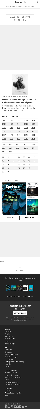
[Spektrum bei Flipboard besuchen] (17, 406)
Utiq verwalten (9, 359)
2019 (18, 135)
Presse (7, 341)
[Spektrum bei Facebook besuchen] (6, 406)
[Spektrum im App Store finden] (23, 406)
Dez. (10, 152)
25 (19, 168)
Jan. (3, 144)
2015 (26, 131)
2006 (33, 124)
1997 (4, 120)
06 (29, 157)
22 (3, 168)
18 (19, 165)
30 (8, 172)
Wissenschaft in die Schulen (13, 393)
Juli (10, 148)
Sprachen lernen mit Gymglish (13, 377)
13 (29, 161)
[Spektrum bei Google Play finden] (25, 406)
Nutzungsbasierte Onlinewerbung (14, 362)
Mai (33, 144)
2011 (33, 128)
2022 (4, 139)
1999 (18, 120)
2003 (11, 124)
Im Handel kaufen (10, 339)
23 (8, 168)
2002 (4, 124)
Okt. (33, 148)
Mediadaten (8, 350)
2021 (33, 135)
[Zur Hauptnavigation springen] (2, 2)
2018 (11, 135)
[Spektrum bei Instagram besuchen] (11, 406)
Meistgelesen (18, 6)
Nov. (3, 152)
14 (34, 161)
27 (29, 168)
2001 (33, 120)
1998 (11, 120)
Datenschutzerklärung (21, 320)
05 (24, 157)
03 (13, 157)
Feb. (10, 144)
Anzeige (2, 261)
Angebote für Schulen (11, 372)
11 (19, 161)
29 (3, 172)
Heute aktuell (10, 6)
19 (24, 165)
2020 (26, 135)
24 (13, 168)
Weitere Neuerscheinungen (14, 296)
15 (3, 165)
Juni (3, 148)
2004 (18, 124)
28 (34, 168)
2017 (4, 135)
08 (3, 161)
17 (13, 165)
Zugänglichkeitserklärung (12, 384)
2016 (33, 131)
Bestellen (10, 218)
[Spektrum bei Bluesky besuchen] (9, 406)
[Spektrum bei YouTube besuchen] (14, 406)
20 (29, 165)
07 (34, 157)
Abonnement (29, 218)
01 (3, 157)
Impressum (8, 366)
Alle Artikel (8, 364)
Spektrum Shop (29, 296)
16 (8, 165)
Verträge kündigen (10, 344)
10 (13, 161)
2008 (11, 128)
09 (8, 161)
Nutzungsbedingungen (11, 354)
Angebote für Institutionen (12, 375)
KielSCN (7, 390)
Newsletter (8, 331)
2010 (26, 128)
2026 (33, 139)
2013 (11, 131)
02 (8, 157)
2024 (18, 139)
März (18, 144)
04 (19, 157)
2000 (26, 120)
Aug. (17, 148)
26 (24, 168)
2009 (18, 128)
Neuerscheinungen (28, 6)
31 (13, 172)
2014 (18, 131)
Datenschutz (8, 352)
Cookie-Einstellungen (11, 357)
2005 (26, 124)
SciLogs (7, 395)
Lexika (7, 380)
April (25, 144)
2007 (4, 128)
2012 (4, 131)
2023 (11, 139)
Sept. (26, 148)
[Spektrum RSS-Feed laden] (20, 406)
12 (24, 161)
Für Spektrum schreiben (12, 382)
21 (34, 165)
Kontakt (7, 334)
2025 (26, 139)
